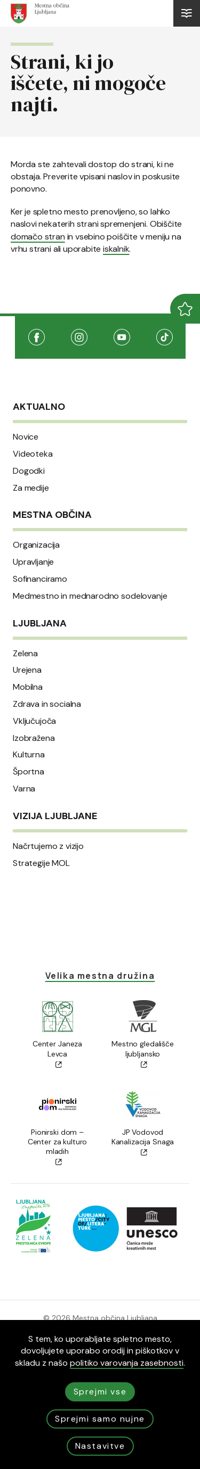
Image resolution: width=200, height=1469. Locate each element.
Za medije (31, 488)
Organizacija (36, 545)
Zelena (25, 653)
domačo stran (38, 236)
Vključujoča (34, 721)
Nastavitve (100, 1445)
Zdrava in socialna (47, 704)
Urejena (27, 670)
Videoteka (33, 454)
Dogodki (29, 471)
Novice (25, 437)
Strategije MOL (41, 863)
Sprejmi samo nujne (100, 1418)
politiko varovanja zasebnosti (126, 1362)
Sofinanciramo (40, 579)
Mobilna (28, 687)
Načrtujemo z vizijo (48, 846)
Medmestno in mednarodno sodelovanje (90, 596)
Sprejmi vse (100, 1391)
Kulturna (29, 754)
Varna (24, 788)
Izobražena (33, 738)
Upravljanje (33, 562)
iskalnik (116, 248)
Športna (28, 771)
